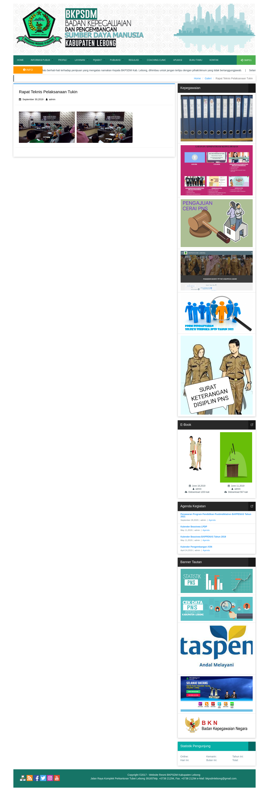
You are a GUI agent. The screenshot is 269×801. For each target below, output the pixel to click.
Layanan (80, 60)
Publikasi (115, 60)
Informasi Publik (40, 60)
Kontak (214, 60)
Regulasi (134, 60)
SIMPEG (246, 60)
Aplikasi (177, 60)
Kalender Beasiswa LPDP (194, 526)
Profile (62, 60)
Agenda (212, 520)
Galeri (208, 78)
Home (20, 60)
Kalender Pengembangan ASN (196, 547)
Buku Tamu (195, 60)
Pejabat (97, 60)
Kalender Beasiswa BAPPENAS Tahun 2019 (203, 536)
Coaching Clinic (156, 60)
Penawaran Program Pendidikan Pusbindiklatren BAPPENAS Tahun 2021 (216, 515)
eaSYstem (176, 782)
